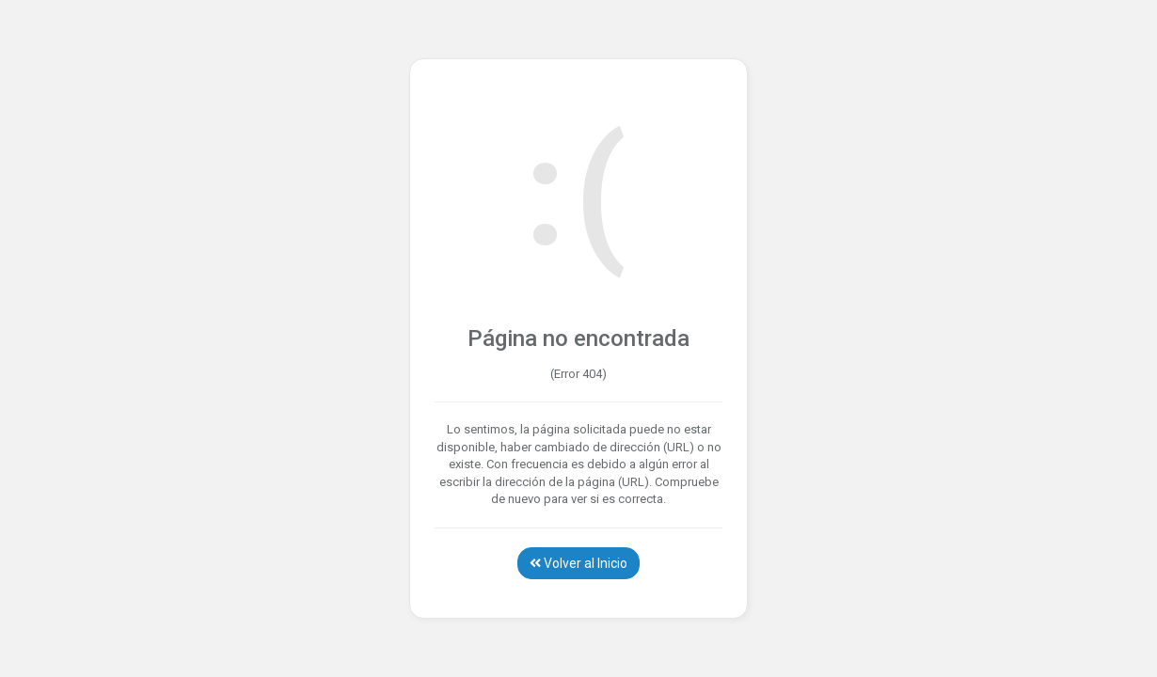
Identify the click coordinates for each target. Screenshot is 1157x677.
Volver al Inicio (578, 563)
